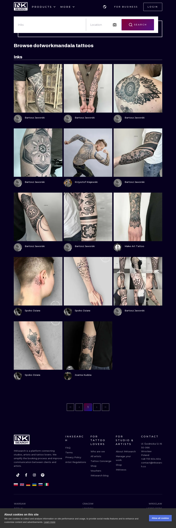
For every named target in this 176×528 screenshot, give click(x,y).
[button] (105, 7)
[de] (28, 484)
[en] (22, 484)
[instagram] (34, 475)
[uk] (34, 484)
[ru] (40, 484)
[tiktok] (18, 475)
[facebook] (26, 475)
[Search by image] (114, 24)
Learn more (49, 522)
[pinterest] (42, 475)
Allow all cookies (160, 519)
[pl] (16, 484)
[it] (47, 484)
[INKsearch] (21, 7)
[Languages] (105, 7)
